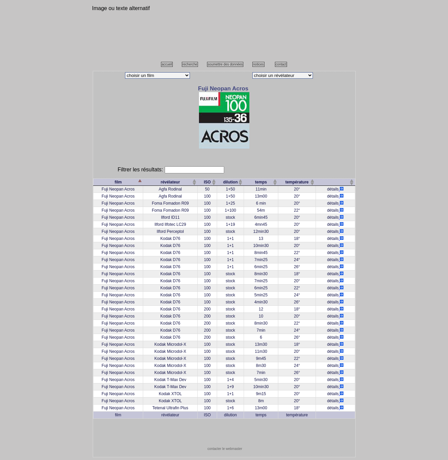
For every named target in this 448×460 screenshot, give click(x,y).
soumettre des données (225, 64)
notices (258, 64)
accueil (167, 64)
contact (281, 64)
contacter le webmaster (224, 449)
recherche (189, 64)
